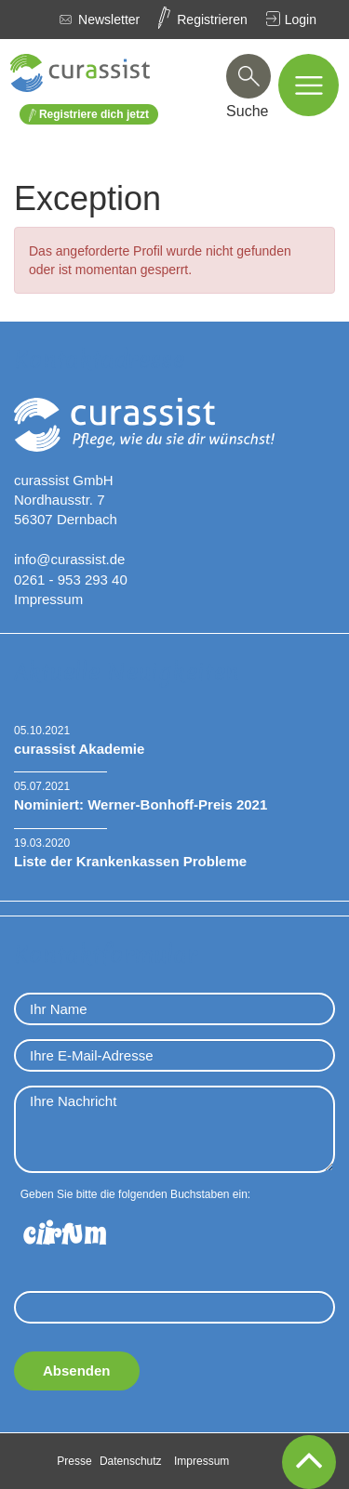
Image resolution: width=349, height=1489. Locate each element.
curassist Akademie (79, 749)
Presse (74, 1461)
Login (300, 19)
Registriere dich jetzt (89, 115)
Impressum (48, 599)
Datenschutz (131, 1461)
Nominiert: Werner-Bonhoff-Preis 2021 (140, 804)
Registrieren (212, 19)
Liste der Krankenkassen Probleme (130, 861)
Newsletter (109, 19)
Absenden (77, 1370)
